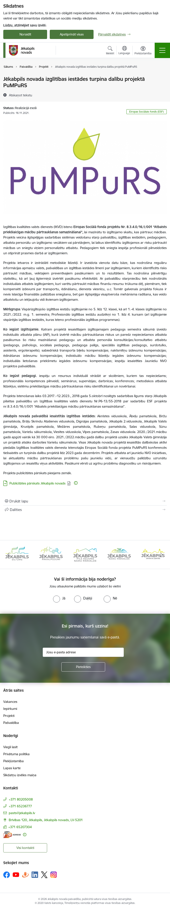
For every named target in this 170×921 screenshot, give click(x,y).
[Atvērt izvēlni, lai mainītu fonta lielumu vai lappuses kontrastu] (143, 51)
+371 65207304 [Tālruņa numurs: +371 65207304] (20, 827)
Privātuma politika (16, 754)
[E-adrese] (12, 834)
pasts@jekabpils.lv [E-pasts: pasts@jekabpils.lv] (22, 813)
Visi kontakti (25, 848)
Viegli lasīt (10, 747)
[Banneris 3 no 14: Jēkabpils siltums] (85, 554)
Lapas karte (12, 768)
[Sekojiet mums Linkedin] (35, 875)
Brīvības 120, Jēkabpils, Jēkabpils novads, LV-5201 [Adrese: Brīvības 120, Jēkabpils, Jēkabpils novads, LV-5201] (46, 820)
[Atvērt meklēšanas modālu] (110, 51)
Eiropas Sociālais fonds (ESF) (146, 111)
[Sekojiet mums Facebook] (6, 875)
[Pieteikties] (83, 667)
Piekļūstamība (13, 761)
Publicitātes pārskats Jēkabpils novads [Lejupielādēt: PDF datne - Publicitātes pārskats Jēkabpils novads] (37, 483)
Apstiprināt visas (72, 34)
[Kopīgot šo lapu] (85, 510)
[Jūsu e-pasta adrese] (83, 652)
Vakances (10, 702)
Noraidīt (25, 34)
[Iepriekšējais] (8, 554)
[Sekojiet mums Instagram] (53, 875)
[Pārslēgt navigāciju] (162, 50)
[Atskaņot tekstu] (20, 95)
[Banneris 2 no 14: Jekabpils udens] (51, 554)
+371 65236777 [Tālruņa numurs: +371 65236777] (20, 806)
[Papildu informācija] (76, 483)
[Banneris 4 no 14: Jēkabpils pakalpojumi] (119, 554)
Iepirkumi (10, 709)
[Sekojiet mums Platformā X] (44, 875)
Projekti (8, 716)
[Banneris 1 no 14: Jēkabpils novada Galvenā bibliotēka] (17, 554)
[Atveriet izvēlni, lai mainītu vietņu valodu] (124, 51)
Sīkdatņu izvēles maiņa (19, 775)
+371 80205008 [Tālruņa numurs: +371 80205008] (21, 799)
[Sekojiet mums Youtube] (16, 874)
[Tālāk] (161, 554)
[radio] (59, 598)
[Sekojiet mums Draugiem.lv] (25, 874)
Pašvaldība (11, 723)
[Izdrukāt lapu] (85, 501)
